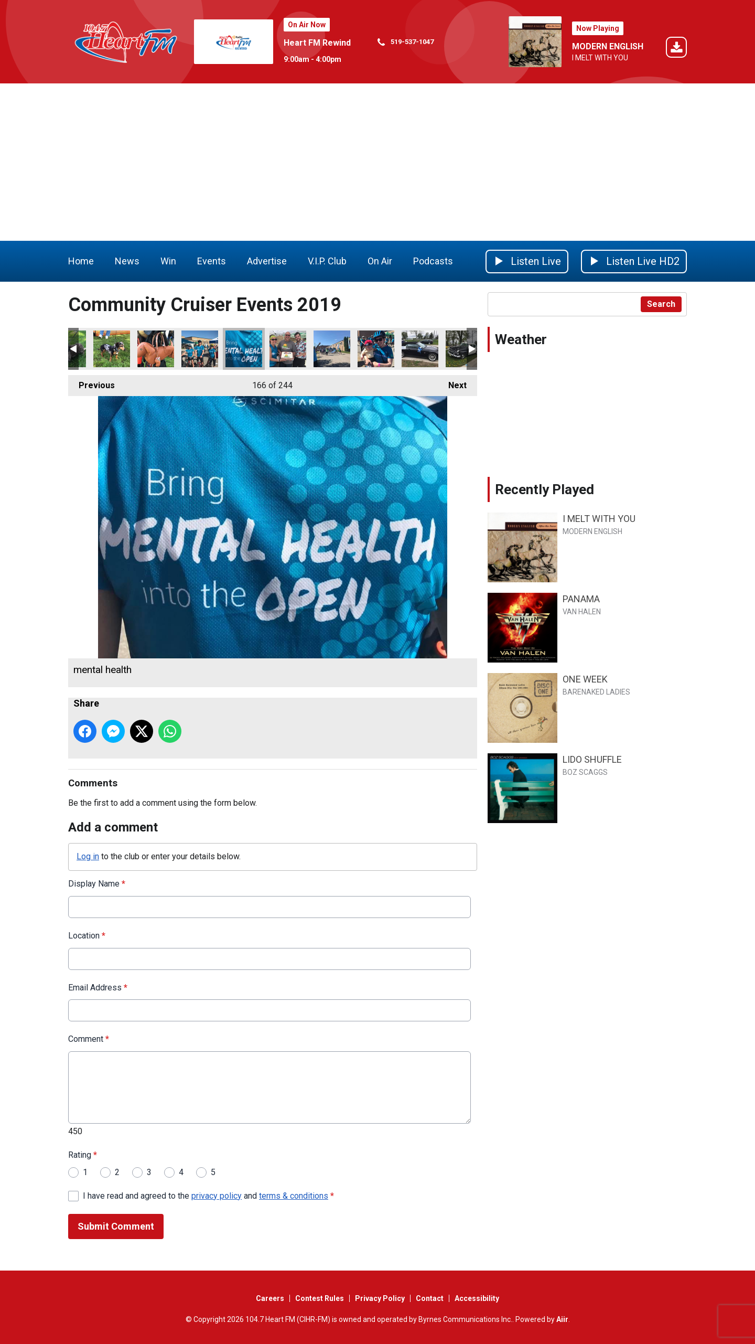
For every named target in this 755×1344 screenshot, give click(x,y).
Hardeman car (420, 348)
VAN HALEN (582, 611)
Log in (88, 856)
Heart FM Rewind (317, 43)
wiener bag (155, 348)
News (127, 260)
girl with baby (376, 348)
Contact (430, 1298)
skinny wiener (111, 348)
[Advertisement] (377, 162)
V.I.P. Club (327, 260)
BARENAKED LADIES (596, 692)
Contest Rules (319, 1298)
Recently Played (544, 489)
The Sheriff (464, 348)
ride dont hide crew (199, 348)
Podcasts (433, 260)
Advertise (267, 260)
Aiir (562, 1319)
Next (452, 382)
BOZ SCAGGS (585, 772)
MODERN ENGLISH (607, 46)
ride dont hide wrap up (287, 348)
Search (661, 304)
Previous (91, 382)
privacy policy (216, 1195)
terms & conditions (293, 1195)
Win (168, 260)
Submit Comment (116, 1226)
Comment (88, 1039)
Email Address (97, 987)
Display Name (96, 884)
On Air (380, 260)
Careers (270, 1298)
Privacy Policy (380, 1298)
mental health (243, 348)
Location (86, 935)
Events (211, 260)
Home (81, 260)
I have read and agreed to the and (208, 1195)
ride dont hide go (332, 348)
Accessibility (477, 1298)
